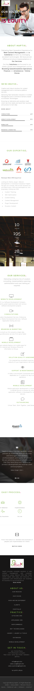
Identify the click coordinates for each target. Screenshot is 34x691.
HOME (7, 685)
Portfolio (17, 609)
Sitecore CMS (17, 615)
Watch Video (17, 546)
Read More (17, 582)
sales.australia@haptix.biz (17, 666)
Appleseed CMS (17, 620)
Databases (17, 637)
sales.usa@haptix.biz (17, 663)
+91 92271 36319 (17, 670)
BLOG (3, 687)
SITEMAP (21, 687)
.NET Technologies (17, 629)
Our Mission (17, 591)
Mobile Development (17, 642)
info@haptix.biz (17, 661)
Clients (17, 605)
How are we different (17, 600)
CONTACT (29, 687)
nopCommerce (17, 624)
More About (6, 109)
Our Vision (17, 596)
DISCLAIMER (14, 685)
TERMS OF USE (12, 687)
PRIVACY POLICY (25, 685)
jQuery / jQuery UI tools (17, 633)
